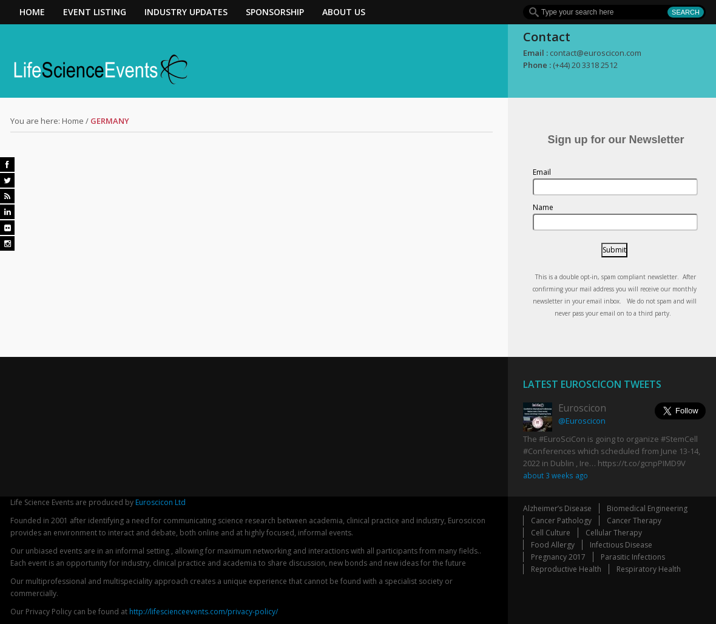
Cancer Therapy (634, 520)
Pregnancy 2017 (558, 557)
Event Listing (94, 12)
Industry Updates (186, 12)
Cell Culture (550, 532)
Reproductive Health (566, 569)
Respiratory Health (648, 569)
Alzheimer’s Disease (557, 508)
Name (543, 207)
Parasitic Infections (633, 557)
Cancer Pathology (561, 520)
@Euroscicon (582, 420)
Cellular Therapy (614, 532)
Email (542, 172)
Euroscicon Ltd (160, 502)
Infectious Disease (621, 545)
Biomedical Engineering (647, 508)
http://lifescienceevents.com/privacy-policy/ (203, 611)
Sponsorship (275, 12)
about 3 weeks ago (555, 475)
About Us (343, 12)
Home (32, 12)
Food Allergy (553, 545)
